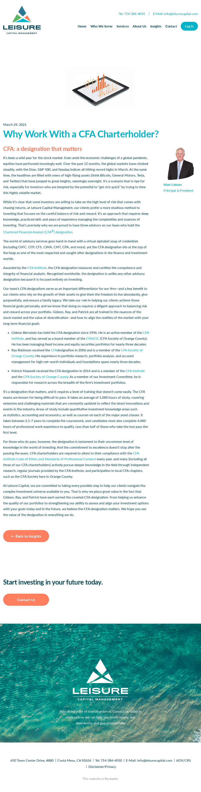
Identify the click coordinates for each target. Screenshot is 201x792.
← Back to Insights (26, 536)
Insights (155, 26)
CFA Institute (36, 268)
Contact (171, 26)
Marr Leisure (172, 184)
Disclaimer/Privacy (102, 767)
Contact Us (26, 599)
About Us (139, 26)
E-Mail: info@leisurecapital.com (175, 14)
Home (82, 26)
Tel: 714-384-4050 (132, 14)
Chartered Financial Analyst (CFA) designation (37, 232)
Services (123, 26)
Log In (189, 26)
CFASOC (92, 338)
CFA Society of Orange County (45, 377)
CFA (54, 350)
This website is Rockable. (100, 779)
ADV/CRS (183, 760)
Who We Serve (101, 26)
